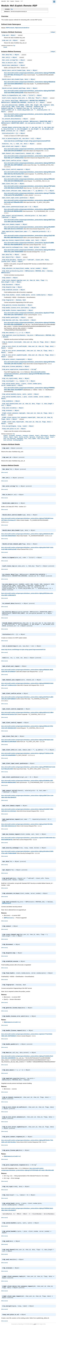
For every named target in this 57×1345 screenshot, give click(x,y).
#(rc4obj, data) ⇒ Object (16, 383)
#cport (37, 442)
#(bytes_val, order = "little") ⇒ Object (22, 96)
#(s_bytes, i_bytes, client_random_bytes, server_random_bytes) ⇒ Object (21, 390)
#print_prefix (23, 443)
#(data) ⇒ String (19, 374)
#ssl (25, 445)
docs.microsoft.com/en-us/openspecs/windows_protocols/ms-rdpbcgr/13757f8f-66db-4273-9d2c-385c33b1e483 (27, 378)
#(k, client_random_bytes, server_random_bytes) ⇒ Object (27, 298)
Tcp (12, 9)
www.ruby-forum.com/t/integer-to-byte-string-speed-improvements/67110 (27, 142)
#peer (16, 443)
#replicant (39, 443)
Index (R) (3, 1)
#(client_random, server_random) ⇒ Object (25, 271)
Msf (8, 1)
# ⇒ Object (9, 35)
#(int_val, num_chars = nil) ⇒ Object (21, 140)
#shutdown (20, 445)
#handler (52, 442)
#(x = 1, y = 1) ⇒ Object (16, 337)
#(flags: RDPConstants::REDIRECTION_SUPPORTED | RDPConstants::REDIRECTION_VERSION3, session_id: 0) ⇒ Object (23, 102)
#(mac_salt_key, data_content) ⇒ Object (19, 324)
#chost (5, 442)
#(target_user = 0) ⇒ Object (20, 209)
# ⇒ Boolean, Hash (14, 304)
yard (35, 1342)
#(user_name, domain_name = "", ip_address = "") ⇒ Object (28, 193)
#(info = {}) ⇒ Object (13, 135)
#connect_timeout (28, 442)
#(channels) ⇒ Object (15, 120)
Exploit (12, 1)
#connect (18, 442)
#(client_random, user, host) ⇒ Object (24, 243)
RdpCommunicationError (22, 27)
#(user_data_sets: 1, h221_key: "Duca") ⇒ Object (25, 98)
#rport (52, 443)
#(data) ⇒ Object (13, 65)
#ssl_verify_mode (43, 445)
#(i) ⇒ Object (10, 57)
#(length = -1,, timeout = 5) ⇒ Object (19, 386)
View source (4, 479)
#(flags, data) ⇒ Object (20, 89)
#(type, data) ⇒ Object (20, 70)
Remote (17, 1)
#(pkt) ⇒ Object (14, 321)
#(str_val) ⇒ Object (13, 63)
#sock (5, 47)
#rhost (47, 443)
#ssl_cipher (32, 445)
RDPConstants (10, 27)
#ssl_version (7, 447)
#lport (11, 443)
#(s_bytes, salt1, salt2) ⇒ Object (20, 399)
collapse (53, 32)
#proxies (32, 443)
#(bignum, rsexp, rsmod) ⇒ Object (18, 432)
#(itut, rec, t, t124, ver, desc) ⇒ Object (19, 145)
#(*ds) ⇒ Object (11, 55)
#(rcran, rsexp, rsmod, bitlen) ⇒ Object (24, 250)
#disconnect (44, 442)
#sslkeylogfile (18, 447)
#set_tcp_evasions (9, 445)
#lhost (5, 443)
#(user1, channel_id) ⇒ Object (21, 155)
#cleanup (12, 442)
